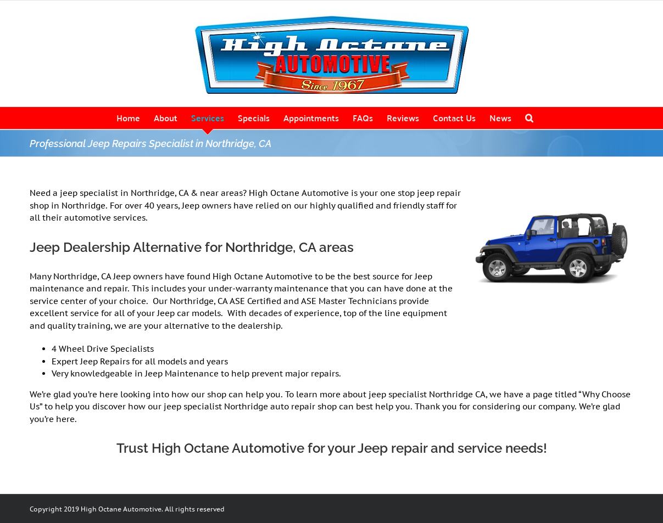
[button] (529, 118)
